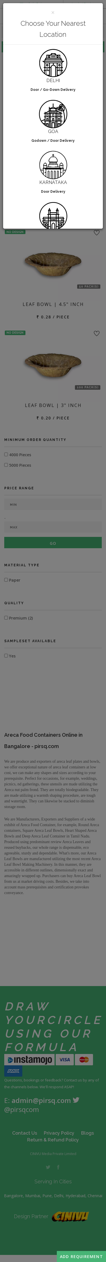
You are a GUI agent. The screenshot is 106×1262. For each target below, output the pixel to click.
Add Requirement (81, 1256)
